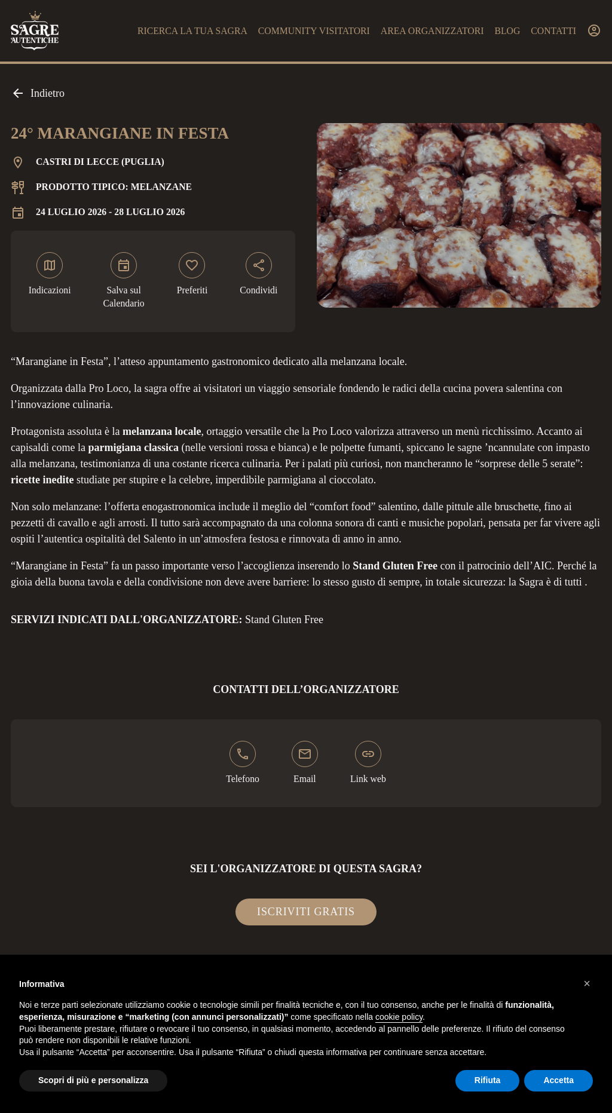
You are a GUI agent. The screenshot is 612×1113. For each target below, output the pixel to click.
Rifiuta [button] (488, 1080)
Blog (507, 31)
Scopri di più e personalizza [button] (93, 1080)
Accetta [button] (558, 1080)
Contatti (553, 31)
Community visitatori (314, 31)
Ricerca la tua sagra (192, 31)
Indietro (38, 93)
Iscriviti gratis (306, 912)
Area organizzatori (432, 31)
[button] (586, 983)
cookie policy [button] (399, 1017)
